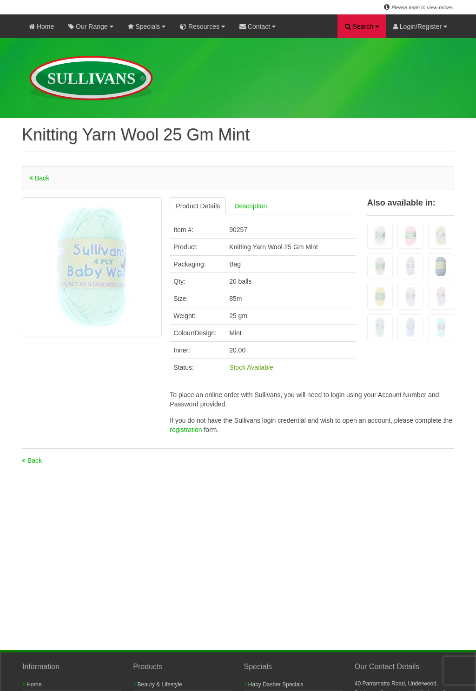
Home (41, 26)
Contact (257, 26)
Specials (147, 26)
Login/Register (420, 26)
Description (250, 206)
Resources (202, 26)
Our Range (90, 26)
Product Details (198, 206)
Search (362, 26)
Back (39, 178)
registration (187, 429)
